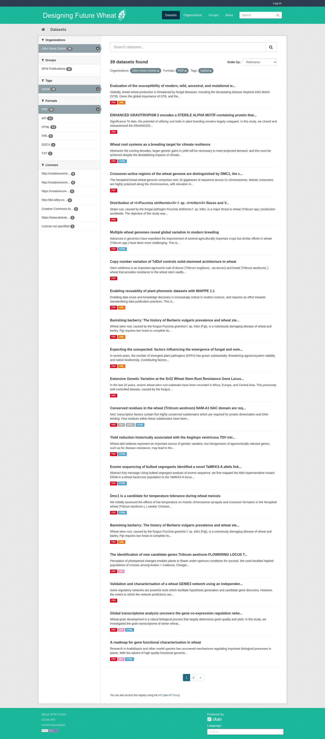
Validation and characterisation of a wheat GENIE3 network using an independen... (176, 584)
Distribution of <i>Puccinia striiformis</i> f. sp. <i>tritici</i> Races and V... (169, 203)
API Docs (173, 695)
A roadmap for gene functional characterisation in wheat (155, 642)
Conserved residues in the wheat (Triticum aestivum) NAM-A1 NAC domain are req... (178, 408)
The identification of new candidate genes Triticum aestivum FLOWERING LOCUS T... (178, 554)
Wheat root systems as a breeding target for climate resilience (160, 144)
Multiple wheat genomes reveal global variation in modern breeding (164, 232)
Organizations (193, 15)
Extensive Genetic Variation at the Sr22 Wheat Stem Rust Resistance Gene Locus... (177, 379)
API (121, 571)
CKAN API (48, 719)
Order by (233, 62)
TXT (121, 425)
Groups (213, 15)
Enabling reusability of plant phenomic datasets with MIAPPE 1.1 (162, 291)
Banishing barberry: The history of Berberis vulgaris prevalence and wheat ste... (174, 320)
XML (121, 102)
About (229, 15)
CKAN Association (53, 725)
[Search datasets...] (188, 47)
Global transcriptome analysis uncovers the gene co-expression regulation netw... (176, 613)
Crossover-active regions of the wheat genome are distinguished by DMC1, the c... (176, 174)
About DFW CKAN (53, 714)
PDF (113, 102)
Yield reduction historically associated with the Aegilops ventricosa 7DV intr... (172, 437)
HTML (122, 161)
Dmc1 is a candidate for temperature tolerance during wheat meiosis (165, 496)
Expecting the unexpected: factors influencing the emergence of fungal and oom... (176, 349)
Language (214, 725)
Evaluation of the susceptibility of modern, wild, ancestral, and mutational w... (172, 86)
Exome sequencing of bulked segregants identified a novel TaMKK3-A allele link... (176, 467)
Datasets (171, 15)
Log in (277, 3)
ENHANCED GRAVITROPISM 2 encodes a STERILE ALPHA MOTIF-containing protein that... (183, 115)
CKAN (214, 719)
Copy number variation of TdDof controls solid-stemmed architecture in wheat (173, 261)
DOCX (130, 425)
